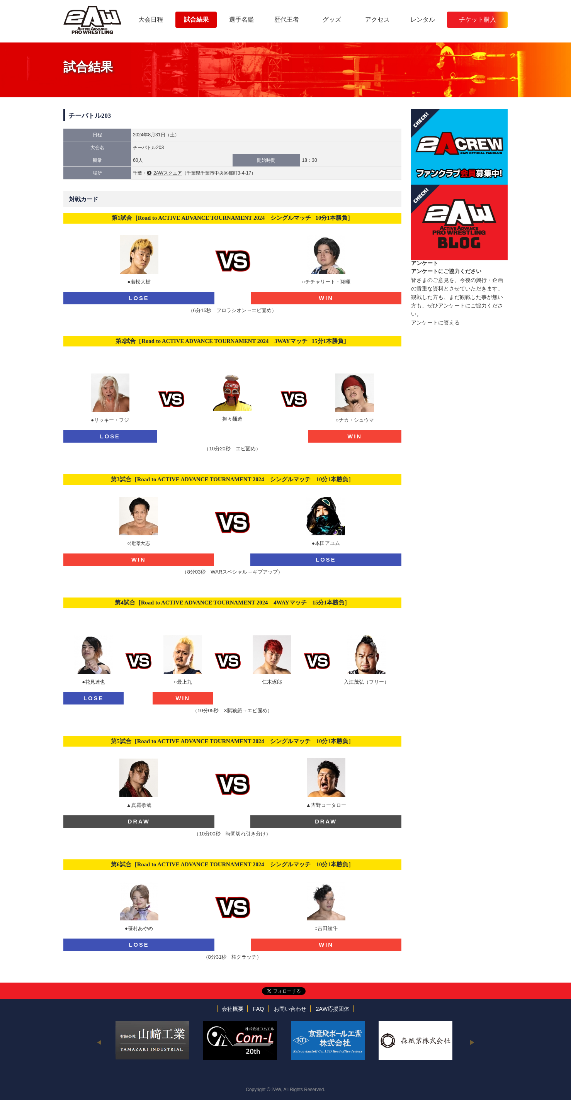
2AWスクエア (167, 173)
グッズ (332, 19)
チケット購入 (477, 19)
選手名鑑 (241, 19)
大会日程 (150, 19)
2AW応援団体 (333, 1009)
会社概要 (232, 1009)
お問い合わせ (290, 1009)
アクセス (377, 19)
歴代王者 (286, 19)
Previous (99, 1042)
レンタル (422, 19)
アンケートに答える (435, 322)
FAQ (258, 1009)
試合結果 (196, 19)
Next (472, 1042)
